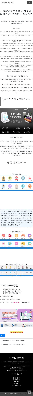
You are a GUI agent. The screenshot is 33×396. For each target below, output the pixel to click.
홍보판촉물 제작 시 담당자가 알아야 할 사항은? (14, 340)
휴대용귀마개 (16, 378)
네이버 (3, 302)
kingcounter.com (23, 394)
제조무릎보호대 (16, 385)
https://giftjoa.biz (16, 299)
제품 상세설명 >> (16, 162)
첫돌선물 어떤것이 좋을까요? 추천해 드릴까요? (14, 344)
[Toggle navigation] (29, 2)
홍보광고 (16, 382)
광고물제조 (16, 383)
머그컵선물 (16, 380)
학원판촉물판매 (27, 220)
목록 (2, 335)
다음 (8, 302)
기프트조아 (20, 137)
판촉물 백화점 (7, 2)
